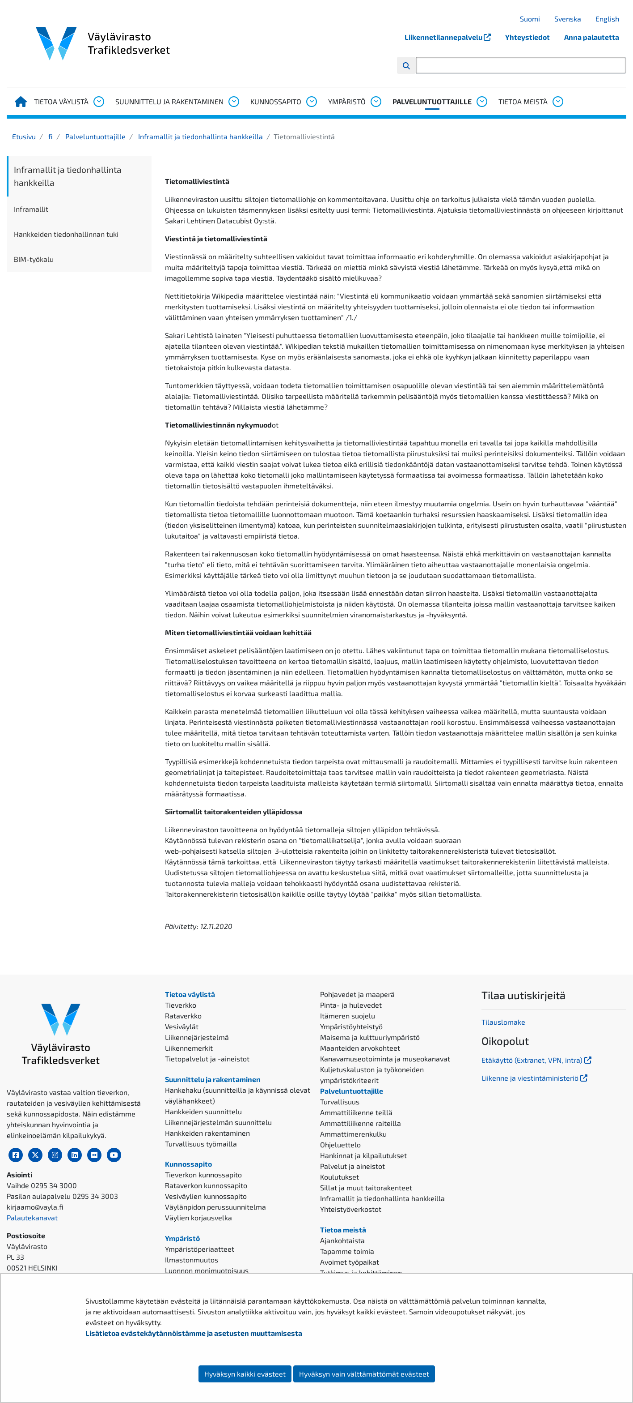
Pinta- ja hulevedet (351, 1005)
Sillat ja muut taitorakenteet (366, 1187)
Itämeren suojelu (347, 1015)
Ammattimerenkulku (353, 1133)
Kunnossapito (275, 101)
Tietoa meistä (523, 101)
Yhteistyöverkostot (350, 1209)
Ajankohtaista (342, 1240)
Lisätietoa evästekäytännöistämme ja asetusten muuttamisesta (193, 1333)
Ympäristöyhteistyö (351, 1026)
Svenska (571, 18)
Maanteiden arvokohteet (360, 1048)
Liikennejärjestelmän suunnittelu (218, 1122)
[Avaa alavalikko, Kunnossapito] (311, 101)
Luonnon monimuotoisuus (207, 1270)
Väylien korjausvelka (198, 1217)
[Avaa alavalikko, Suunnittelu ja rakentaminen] (233, 101)
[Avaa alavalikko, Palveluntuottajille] (481, 101)
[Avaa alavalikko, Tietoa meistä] (557, 101)
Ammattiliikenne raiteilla (360, 1123)
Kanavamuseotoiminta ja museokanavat (385, 1058)
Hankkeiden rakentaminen (207, 1133)
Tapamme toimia (347, 1251)
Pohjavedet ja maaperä (357, 994)
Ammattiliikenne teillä (356, 1112)
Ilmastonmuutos (191, 1259)
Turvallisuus (339, 1101)
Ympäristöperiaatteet (199, 1249)
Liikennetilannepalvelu (451, 37)
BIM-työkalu (34, 259)
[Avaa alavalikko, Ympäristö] (375, 101)
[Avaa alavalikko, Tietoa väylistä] (98, 101)
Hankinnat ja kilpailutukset (363, 1155)
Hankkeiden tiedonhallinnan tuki (66, 234)
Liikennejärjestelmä (197, 1037)
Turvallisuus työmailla (201, 1143)
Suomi (533, 18)
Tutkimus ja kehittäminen (361, 1272)
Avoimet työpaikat (349, 1262)
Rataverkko (183, 1015)
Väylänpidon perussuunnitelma (215, 1206)
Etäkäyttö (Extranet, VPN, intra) (537, 1060)
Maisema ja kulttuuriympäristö (370, 1037)
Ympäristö (347, 101)
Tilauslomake (503, 1022)
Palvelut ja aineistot (352, 1166)
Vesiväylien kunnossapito (206, 1196)
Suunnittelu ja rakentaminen (169, 101)
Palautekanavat (32, 1217)
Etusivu (24, 136)
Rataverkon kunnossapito (206, 1185)
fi (49, 136)
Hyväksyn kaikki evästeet (245, 1373)
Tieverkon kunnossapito (203, 1174)
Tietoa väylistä (61, 101)
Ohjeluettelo (340, 1144)
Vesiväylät (181, 1026)
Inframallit (31, 209)
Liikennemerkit (189, 1048)
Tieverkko (180, 1005)
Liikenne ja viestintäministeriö (535, 1078)
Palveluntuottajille (432, 101)
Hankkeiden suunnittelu (203, 1111)
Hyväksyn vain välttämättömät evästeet (364, 1373)
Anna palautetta (591, 37)
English (610, 18)
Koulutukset (339, 1176)
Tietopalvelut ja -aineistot (207, 1058)
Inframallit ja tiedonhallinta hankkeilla (199, 136)
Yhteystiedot (527, 37)
